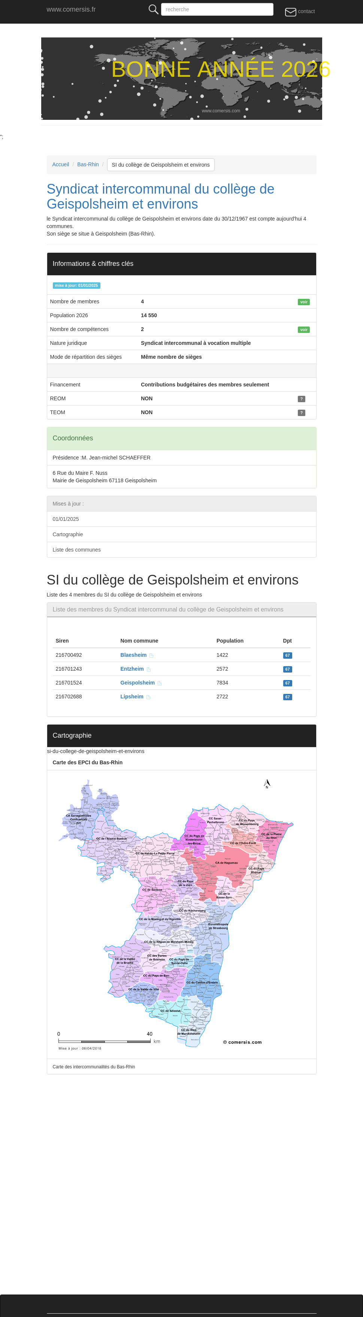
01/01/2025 (66, 519)
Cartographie (68, 534)
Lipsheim (136, 697)
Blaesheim (137, 655)
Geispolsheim (142, 683)
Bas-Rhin (88, 164)
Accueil (60, 164)
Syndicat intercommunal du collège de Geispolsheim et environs (161, 196)
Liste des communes (77, 550)
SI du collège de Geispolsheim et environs (161, 165)
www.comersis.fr (71, 9)
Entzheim (136, 669)
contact (300, 12)
